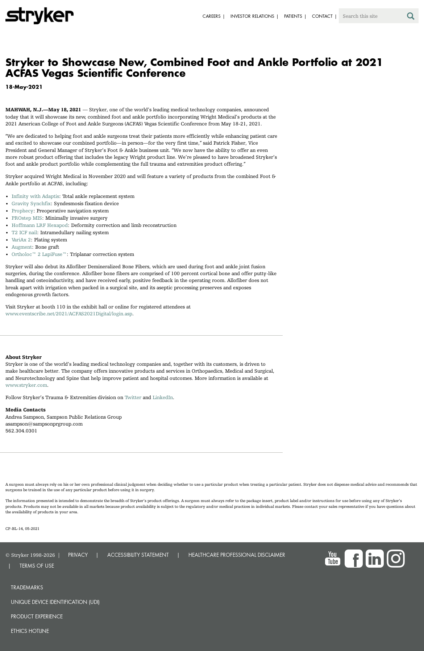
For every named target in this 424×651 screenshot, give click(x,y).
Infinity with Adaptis (35, 196)
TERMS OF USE (37, 565)
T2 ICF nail (24, 232)
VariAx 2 (21, 239)
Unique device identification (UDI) (55, 601)
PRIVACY (78, 554)
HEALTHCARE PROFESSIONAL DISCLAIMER (236, 554)
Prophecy (22, 210)
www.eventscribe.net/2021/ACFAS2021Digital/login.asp (68, 313)
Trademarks (27, 587)
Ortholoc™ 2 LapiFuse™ (39, 254)
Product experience (37, 616)
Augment (22, 247)
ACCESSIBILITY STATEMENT (138, 554)
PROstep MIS (27, 218)
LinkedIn (163, 397)
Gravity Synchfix (31, 203)
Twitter (133, 397)
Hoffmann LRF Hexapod (40, 225)
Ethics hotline (30, 630)
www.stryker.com (26, 385)
